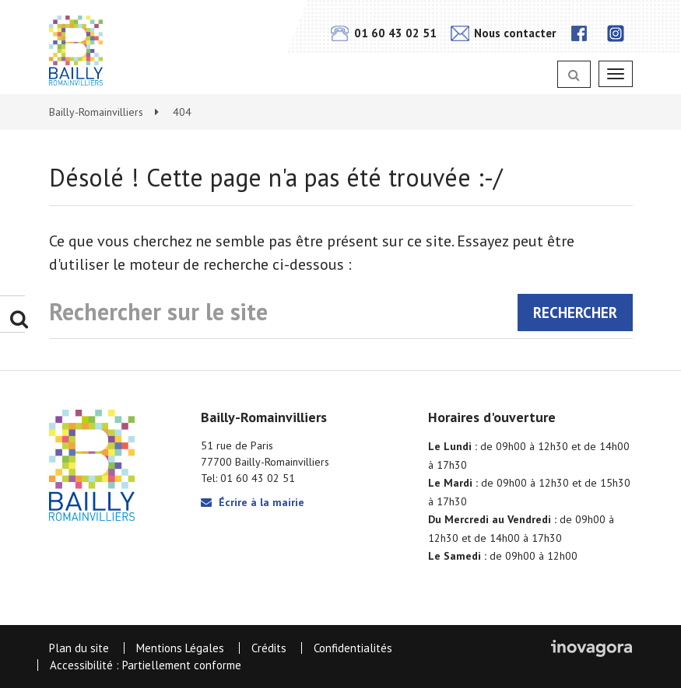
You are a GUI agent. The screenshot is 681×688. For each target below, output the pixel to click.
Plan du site (79, 648)
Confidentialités (353, 648)
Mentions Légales (180, 648)
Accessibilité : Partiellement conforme (145, 665)
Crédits (268, 648)
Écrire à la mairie (252, 502)
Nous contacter (503, 33)
